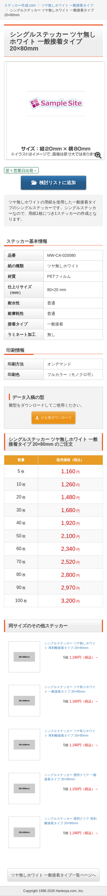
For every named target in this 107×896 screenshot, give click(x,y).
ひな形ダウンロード (53, 418)
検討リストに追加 (53, 182)
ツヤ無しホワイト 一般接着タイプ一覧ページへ (53, 875)
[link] (53, 658)
